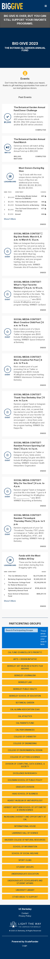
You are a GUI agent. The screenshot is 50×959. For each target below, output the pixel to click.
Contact (25, 913)
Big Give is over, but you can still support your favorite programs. (25, 19)
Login (24, 945)
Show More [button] (10, 219)
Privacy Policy (25, 916)
